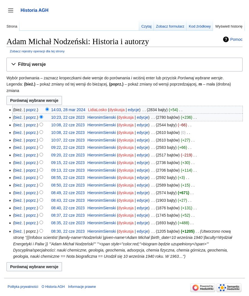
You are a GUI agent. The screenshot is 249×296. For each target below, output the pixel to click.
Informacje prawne (82, 287)
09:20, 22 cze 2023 (68, 155)
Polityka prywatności (23, 287)
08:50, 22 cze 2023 (68, 185)
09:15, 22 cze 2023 (68, 162)
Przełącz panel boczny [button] (12, 13)
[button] (124, 64)
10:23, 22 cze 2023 (68, 117)
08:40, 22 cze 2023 (68, 208)
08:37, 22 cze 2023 (68, 215)
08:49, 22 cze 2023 (68, 192)
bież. (18, 117)
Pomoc (236, 39)
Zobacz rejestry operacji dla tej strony (37, 51)
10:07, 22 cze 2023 (68, 140)
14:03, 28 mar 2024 (68, 109)
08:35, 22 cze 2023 (68, 223)
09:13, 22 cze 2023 (68, 170)
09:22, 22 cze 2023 (68, 147)
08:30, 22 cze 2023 (68, 231)
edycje (133, 109)
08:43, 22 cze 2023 (68, 200)
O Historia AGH (53, 287)
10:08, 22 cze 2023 (68, 125)
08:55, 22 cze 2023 (68, 177)
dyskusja (116, 109)
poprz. (31, 109)
